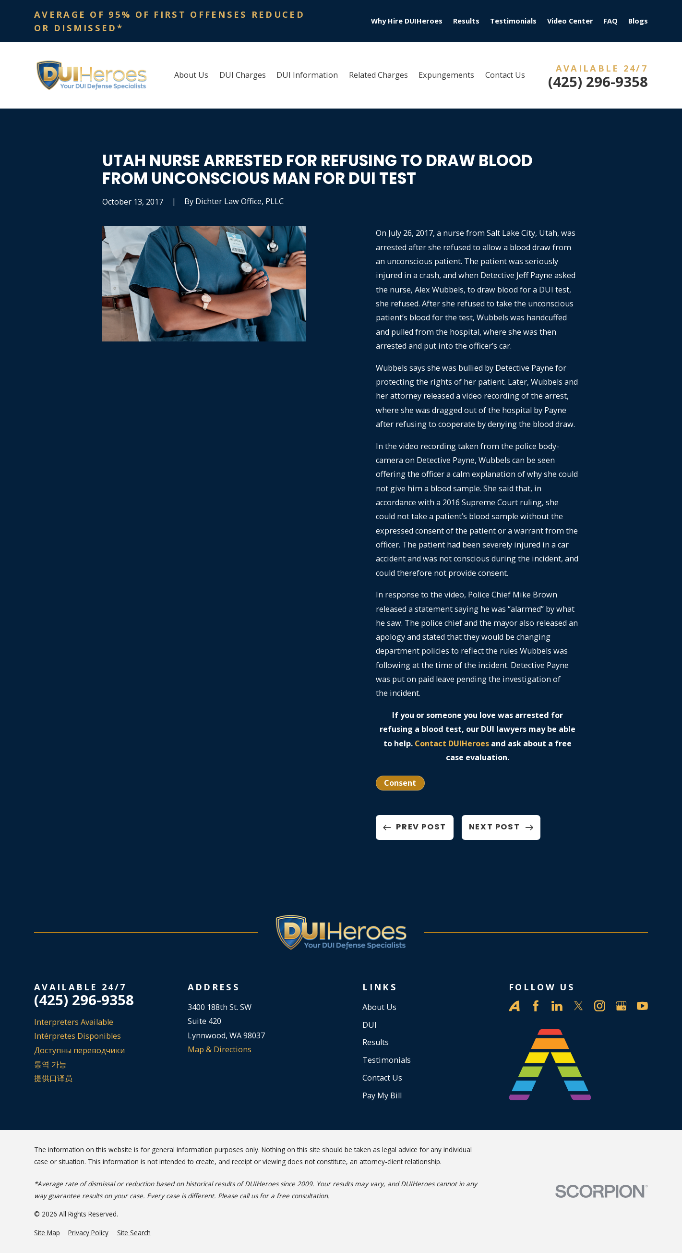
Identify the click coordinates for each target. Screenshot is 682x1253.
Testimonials (513, 20)
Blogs (638, 20)
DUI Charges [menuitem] (242, 75)
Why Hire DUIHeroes (407, 20)
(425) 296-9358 (598, 82)
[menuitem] (47, 1233)
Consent (400, 783)
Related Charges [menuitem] (378, 75)
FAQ (610, 20)
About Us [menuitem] (191, 75)
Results (466, 20)
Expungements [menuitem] (446, 75)
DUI (369, 1025)
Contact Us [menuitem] (505, 75)
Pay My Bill (382, 1095)
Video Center (570, 20)
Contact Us (382, 1077)
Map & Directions (219, 1049)
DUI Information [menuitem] (307, 75)
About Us (379, 1007)
